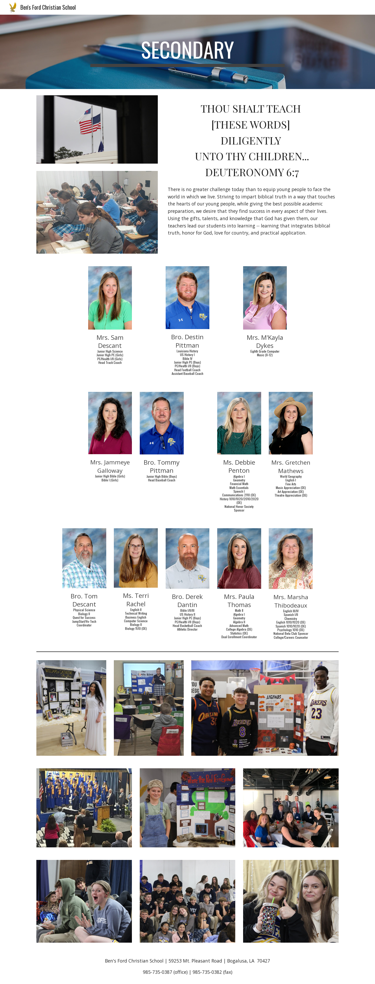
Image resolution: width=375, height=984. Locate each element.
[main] (187, 52)
